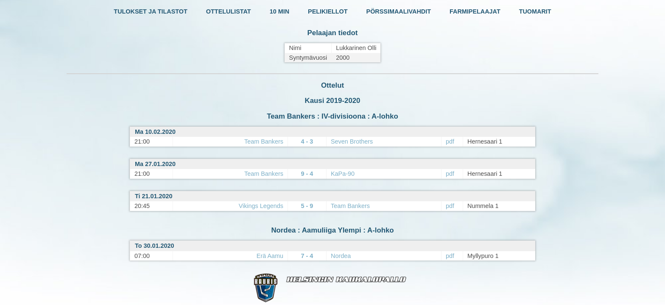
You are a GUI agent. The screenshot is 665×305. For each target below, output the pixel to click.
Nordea (341, 255)
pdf (450, 141)
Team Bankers (263, 141)
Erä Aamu (270, 255)
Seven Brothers (352, 141)
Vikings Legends (261, 205)
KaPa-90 (343, 173)
